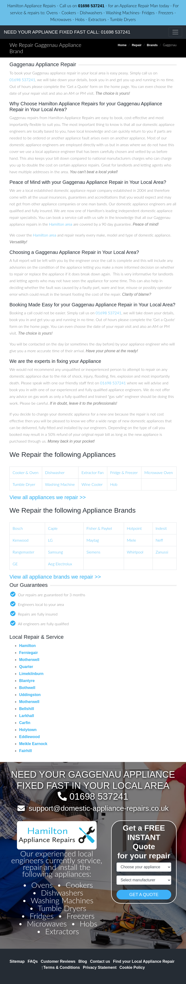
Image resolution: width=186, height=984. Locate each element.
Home (122, 45)
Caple (52, 528)
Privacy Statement (99, 967)
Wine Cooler (91, 484)
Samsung (55, 552)
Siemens (93, 552)
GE (15, 563)
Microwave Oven (158, 472)
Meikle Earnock (33, 744)
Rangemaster (23, 552)
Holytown (28, 730)
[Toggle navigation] (175, 32)
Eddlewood (29, 737)
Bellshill (26, 709)
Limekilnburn (31, 674)
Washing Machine (60, 484)
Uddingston (30, 695)
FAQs (33, 961)
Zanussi (162, 552)
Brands (152, 45)
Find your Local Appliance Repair (144, 961)
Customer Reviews (58, 961)
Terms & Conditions (60, 967)
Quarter (26, 667)
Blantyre (27, 681)
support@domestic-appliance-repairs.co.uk (99, 808)
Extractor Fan (92, 472)
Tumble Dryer (24, 484)
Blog (82, 961)
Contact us (100, 961)
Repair (136, 45)
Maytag (92, 540)
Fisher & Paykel (99, 528)
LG (50, 540)
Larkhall (26, 716)
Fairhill (25, 751)
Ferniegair (28, 653)
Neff (159, 540)
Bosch (18, 528)
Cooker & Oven (26, 472)
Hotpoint (134, 528)
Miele (131, 540)
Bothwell (27, 688)
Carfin (24, 723)
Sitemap (17, 961)
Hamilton (27, 646)
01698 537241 (91, 6)
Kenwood (20, 540)
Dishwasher (55, 472)
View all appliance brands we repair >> (55, 577)
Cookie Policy (132, 967)
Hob (113, 484)
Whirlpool (135, 552)
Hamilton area (60, 224)
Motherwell (29, 660)
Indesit (161, 528)
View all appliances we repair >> (47, 497)
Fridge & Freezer (124, 472)
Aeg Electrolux (60, 563)
